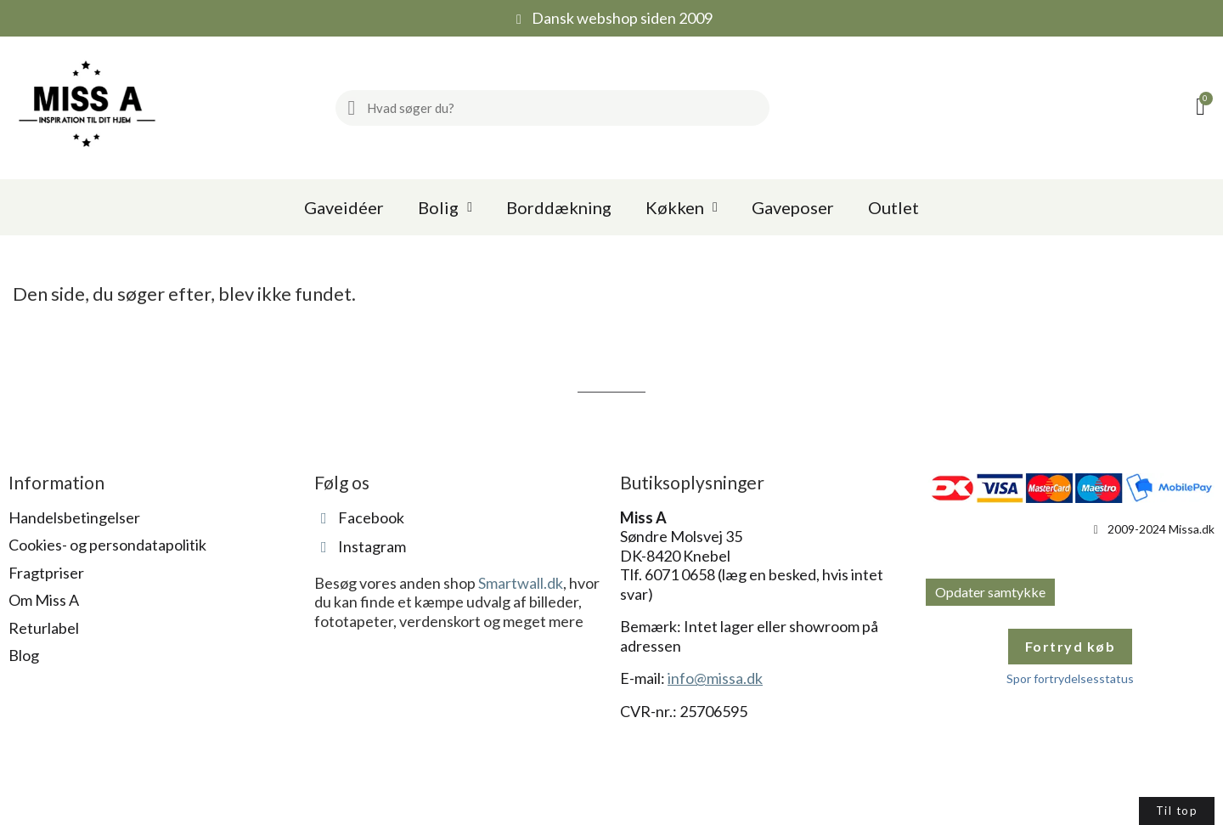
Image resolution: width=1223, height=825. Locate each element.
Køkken (681, 207)
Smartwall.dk (520, 583)
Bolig (445, 207)
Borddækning (559, 207)
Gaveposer (793, 207)
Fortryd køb (1070, 646)
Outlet (893, 207)
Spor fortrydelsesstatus (1070, 678)
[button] (1203, 108)
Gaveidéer (344, 207)
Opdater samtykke (990, 592)
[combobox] (561, 108)
